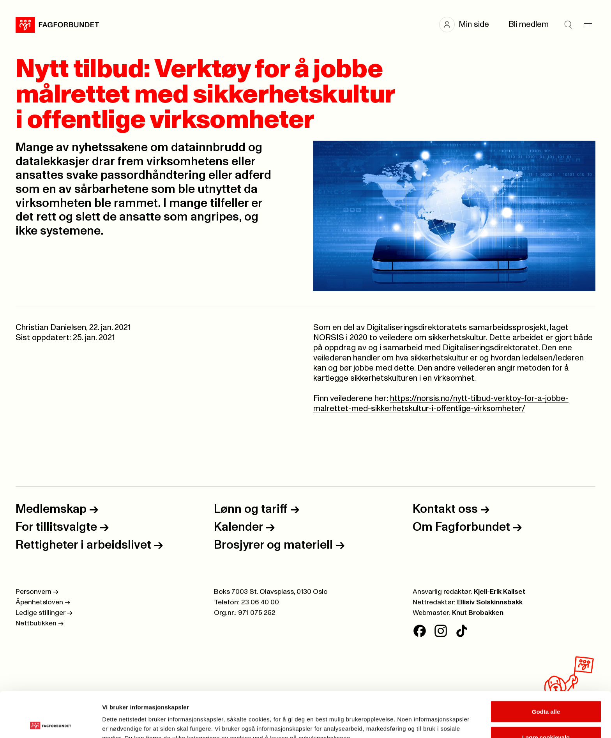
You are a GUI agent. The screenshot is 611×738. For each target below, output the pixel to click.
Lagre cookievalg (546, 692)
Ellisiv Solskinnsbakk (490, 602)
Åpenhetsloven (43, 602)
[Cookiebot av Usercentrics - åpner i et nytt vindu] (50, 723)
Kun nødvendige (546, 717)
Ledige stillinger (44, 612)
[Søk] (568, 24)
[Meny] (587, 24)
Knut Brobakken (477, 612)
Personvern (37, 591)
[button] (468, 24)
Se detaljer (419, 718)
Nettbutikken (40, 623)
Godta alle (546, 666)
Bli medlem (529, 24)
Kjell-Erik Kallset (499, 591)
